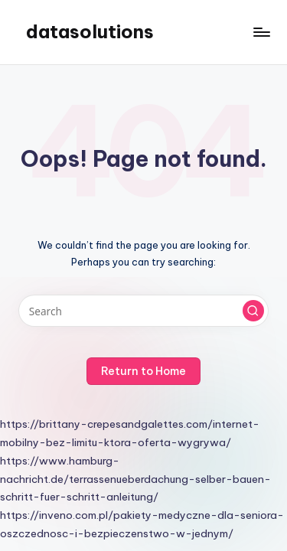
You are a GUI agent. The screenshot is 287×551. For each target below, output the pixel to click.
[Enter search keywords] (143, 311)
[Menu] (261, 32)
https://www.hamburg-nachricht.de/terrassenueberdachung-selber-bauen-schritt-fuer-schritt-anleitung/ (135, 479)
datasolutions (90, 31)
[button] (253, 310)
